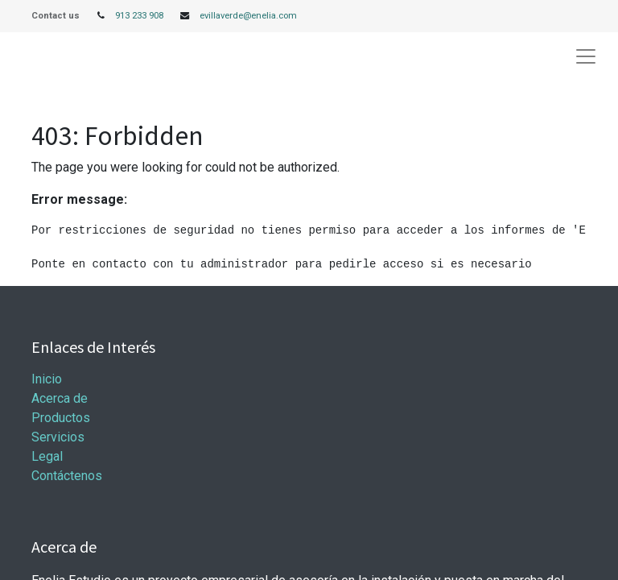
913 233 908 (139, 15)
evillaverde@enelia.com (248, 15)
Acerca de (59, 398)
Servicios (57, 437)
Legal (47, 456)
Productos (60, 417)
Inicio (46, 379)
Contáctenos (66, 475)
